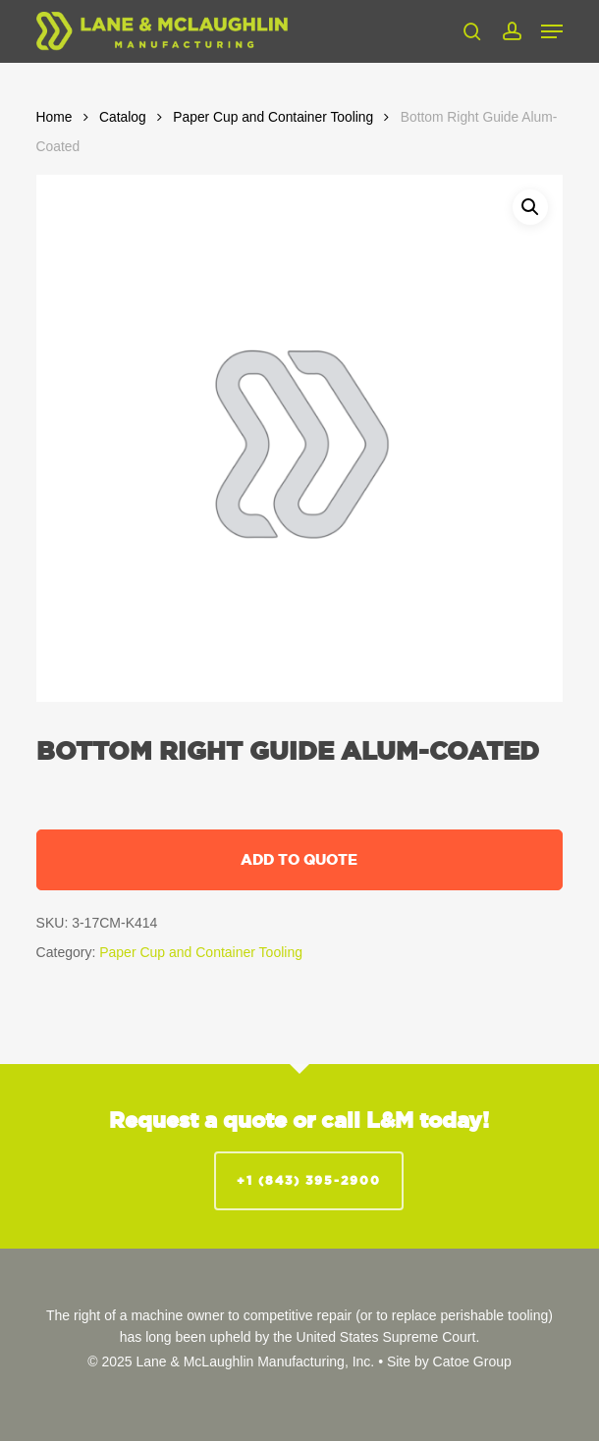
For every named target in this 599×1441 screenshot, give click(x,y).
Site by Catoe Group (449, 1361)
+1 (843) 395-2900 (309, 1180)
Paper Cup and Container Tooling (273, 117)
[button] (552, 31)
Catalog (122, 117)
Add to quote (299, 859)
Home (54, 117)
